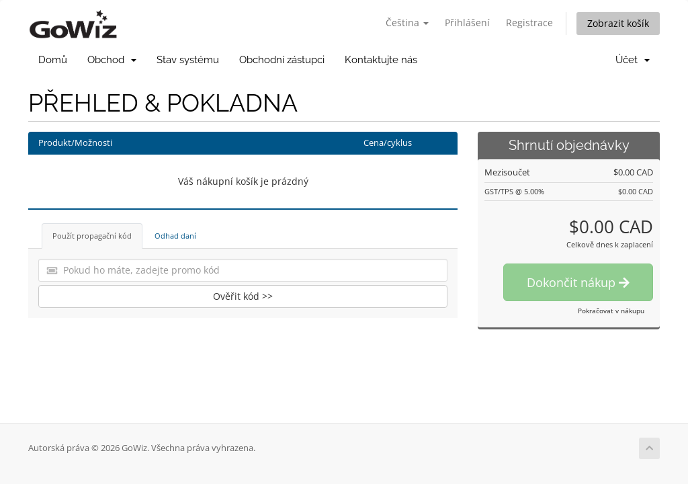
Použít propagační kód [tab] (92, 236)
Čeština (407, 22)
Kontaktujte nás (381, 60)
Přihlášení (467, 22)
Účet (632, 60)
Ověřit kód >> (243, 296)
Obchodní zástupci (282, 60)
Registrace (529, 22)
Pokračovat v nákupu (611, 310)
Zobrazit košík (618, 23)
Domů (52, 60)
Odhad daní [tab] (175, 236)
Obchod (111, 60)
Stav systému (188, 60)
